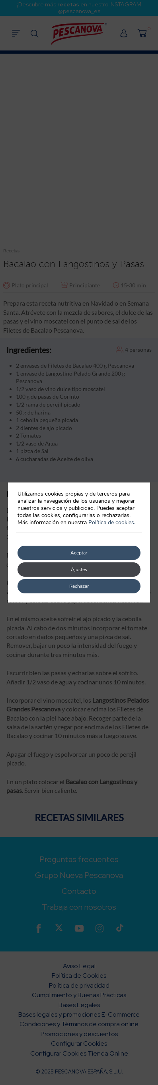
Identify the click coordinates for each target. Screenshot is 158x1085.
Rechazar (79, 586)
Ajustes (79, 569)
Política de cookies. (111, 522)
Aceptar (78, 553)
